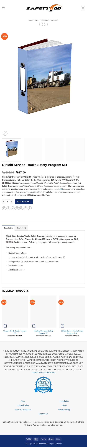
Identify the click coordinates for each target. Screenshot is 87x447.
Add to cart (23, 201)
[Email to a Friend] (17, 208)
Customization (23, 405)
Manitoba (54, 20)
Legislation (64, 401)
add (61, 189)
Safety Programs (42, 20)
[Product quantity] (7, 201)
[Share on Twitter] (13, 208)
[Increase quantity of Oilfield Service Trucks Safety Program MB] (11, 201)
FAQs (64, 405)
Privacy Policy (64, 409)
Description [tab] (8, 228)
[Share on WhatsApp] (4, 208)
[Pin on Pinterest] (21, 208)
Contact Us (43, 414)
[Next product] (41, 24)
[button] (3, 8)
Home (31, 20)
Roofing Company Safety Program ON (43, 332)
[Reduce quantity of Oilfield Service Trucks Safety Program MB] (3, 201)
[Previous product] (46, 24)
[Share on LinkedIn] (25, 208)
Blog (23, 401)
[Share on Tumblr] (30, 208)
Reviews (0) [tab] (21, 228)
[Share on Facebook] (8, 208)
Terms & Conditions (23, 409)
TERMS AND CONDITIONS (43, 372)
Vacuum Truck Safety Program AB (14, 332)
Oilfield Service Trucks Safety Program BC (72, 332)
